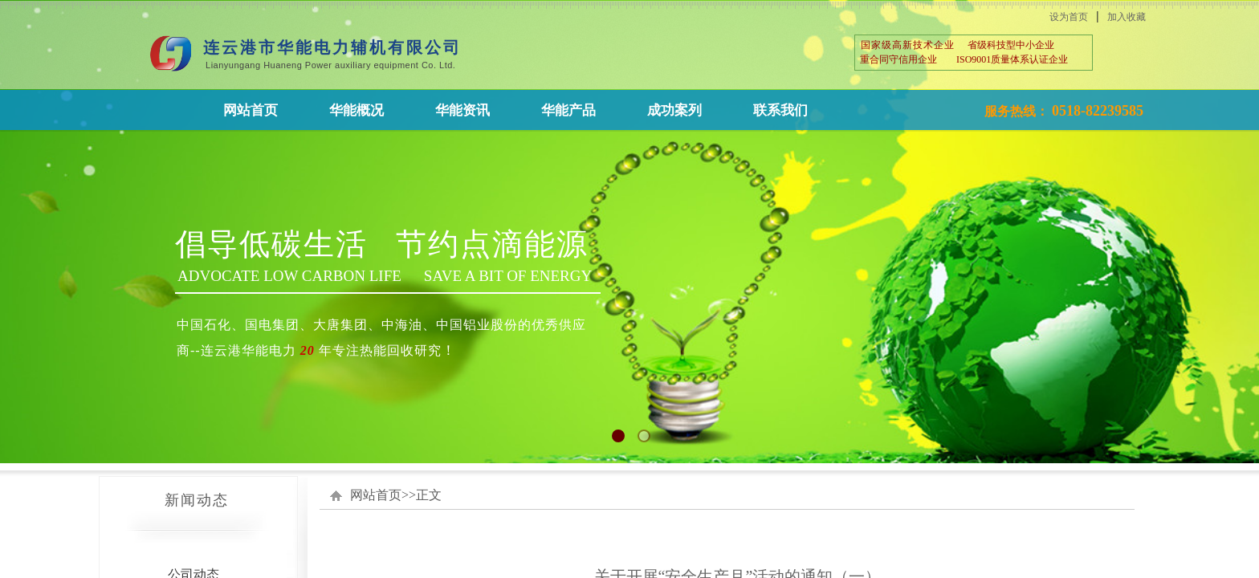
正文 (429, 495)
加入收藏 (1126, 16)
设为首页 (1068, 16)
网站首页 (375, 495)
